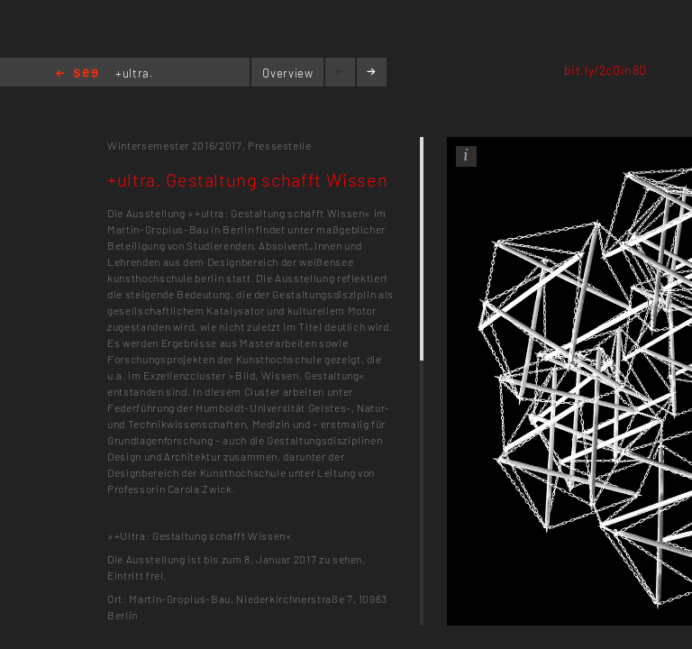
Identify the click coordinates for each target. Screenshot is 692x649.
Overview (287, 73)
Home (77, 74)
